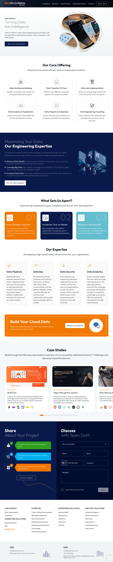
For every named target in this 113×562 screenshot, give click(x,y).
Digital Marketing (10, 471)
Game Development (38, 467)
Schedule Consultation (75, 325)
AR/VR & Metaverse (91, 464)
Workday (61, 474)
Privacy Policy (45, 558)
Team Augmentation (11, 461)
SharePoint (62, 471)
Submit (103, 438)
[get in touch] (102, 4)
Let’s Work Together (26, 426)
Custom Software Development (41, 461)
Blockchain (88, 467)
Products (10, 478)
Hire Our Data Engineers (15, 183)
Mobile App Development (39, 471)
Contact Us (92, 555)
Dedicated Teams (79, 4)
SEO (6, 475)
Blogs (74, 555)
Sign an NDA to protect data (72, 438)
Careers (91, 4)
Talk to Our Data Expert (16, 44)
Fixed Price (8, 464)
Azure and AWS (63, 461)
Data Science (89, 477)
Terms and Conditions (61, 558)
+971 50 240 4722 (68, 502)
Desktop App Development (40, 474)
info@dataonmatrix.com (17, 499)
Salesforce (61, 467)
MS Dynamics (62, 464)
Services (55, 4)
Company (46, 4)
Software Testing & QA (38, 480)
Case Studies (65, 4)
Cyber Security (90, 471)
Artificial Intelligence (92, 461)
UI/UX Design (35, 477)
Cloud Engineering (91, 474)
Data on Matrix (22, 555)
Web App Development (39, 464)
